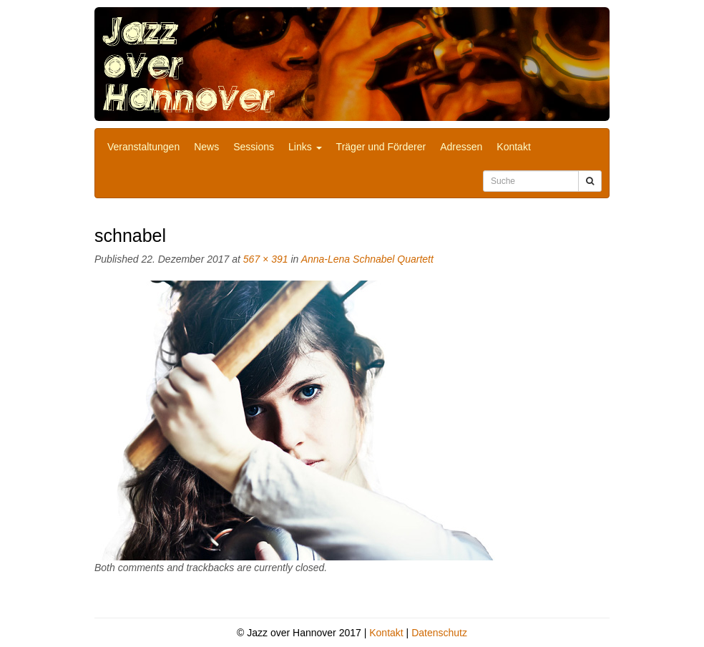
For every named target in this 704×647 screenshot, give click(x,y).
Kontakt (513, 146)
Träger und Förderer (381, 146)
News (206, 146)
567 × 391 (265, 259)
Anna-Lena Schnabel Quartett (367, 259)
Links (305, 146)
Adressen (461, 146)
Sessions (253, 146)
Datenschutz (439, 632)
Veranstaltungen (143, 146)
